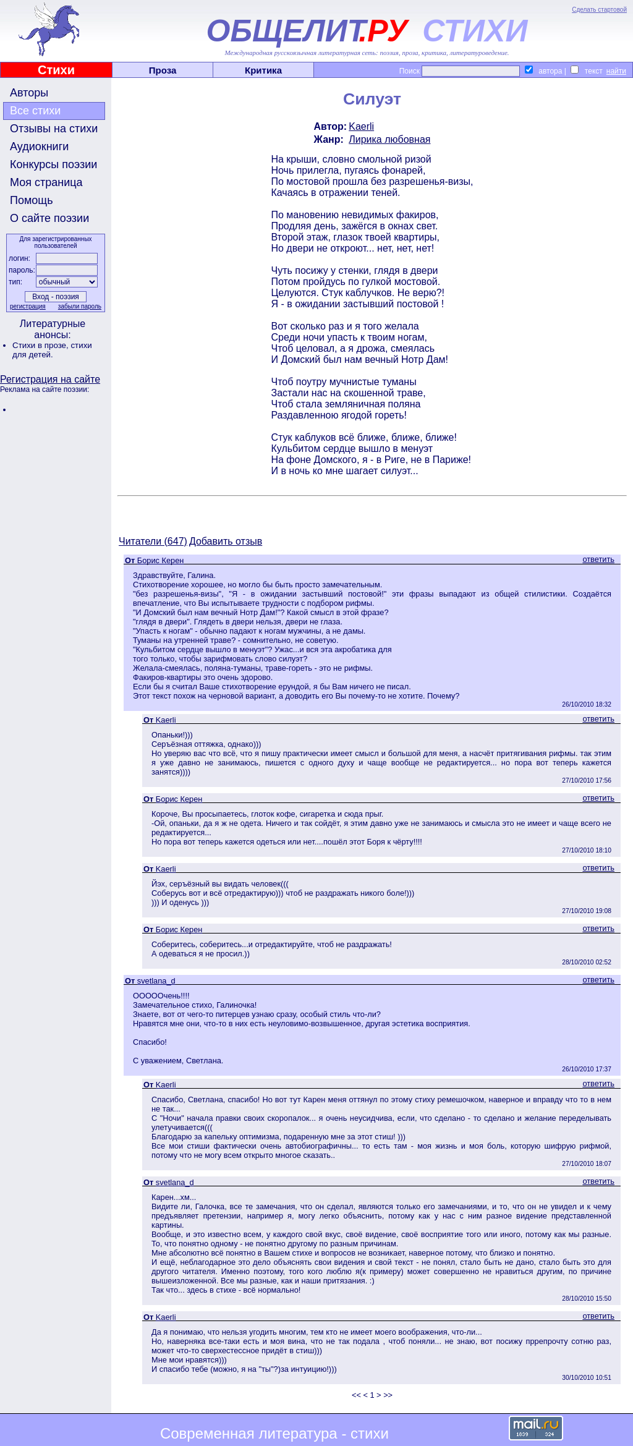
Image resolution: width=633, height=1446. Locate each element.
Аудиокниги (39, 146)
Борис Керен (160, 560)
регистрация (28, 306)
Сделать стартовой (599, 9)
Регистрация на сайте (50, 379)
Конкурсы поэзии (53, 164)
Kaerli (361, 126)
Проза (163, 70)
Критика (263, 70)
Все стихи (35, 110)
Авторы (29, 93)
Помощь (31, 200)
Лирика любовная (389, 139)
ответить (598, 559)
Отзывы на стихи (54, 128)
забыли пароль (79, 306)
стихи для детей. (52, 350)
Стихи (56, 70)
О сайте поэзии (49, 218)
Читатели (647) (153, 541)
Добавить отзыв (225, 541)
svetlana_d (156, 980)
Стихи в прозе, (41, 345)
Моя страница (46, 182)
